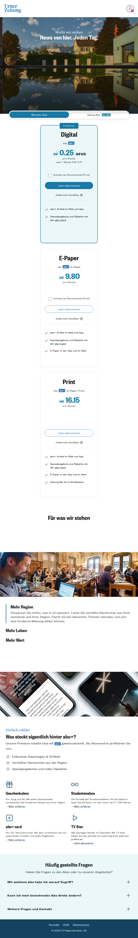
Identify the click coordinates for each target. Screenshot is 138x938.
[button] (69, 613)
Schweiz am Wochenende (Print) (71, 174)
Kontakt (54, 924)
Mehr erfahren (16, 806)
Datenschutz (81, 924)
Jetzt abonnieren (83, 843)
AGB (66, 924)
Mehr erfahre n (82, 806)
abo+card (60, 220)
